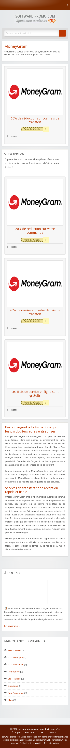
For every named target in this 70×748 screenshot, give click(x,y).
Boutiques (30, 732)
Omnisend (13, 686)
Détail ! (12, 136)
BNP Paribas (14, 679)
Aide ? (52, 732)
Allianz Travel (14, 650)
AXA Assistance (15, 664)
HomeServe (14, 671)
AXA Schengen (15, 657)
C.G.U (42, 732)
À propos (16, 732)
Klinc (10, 700)
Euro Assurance (16, 693)
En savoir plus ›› (12, 626)
